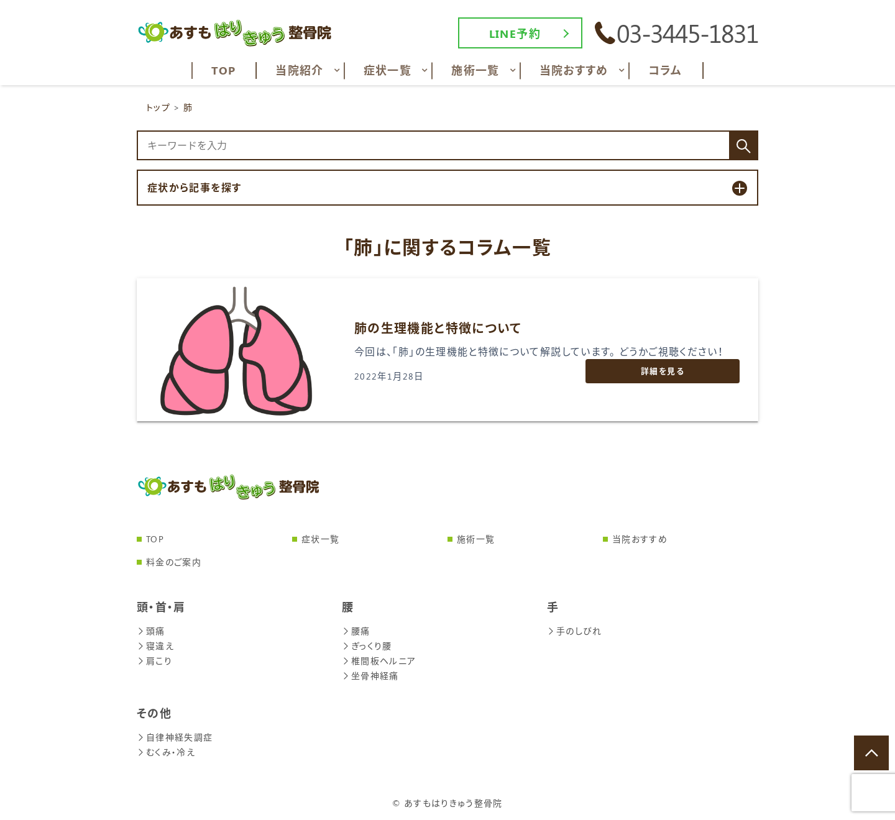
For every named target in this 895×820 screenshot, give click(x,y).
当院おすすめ (640, 539)
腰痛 (356, 631)
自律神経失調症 (175, 737)
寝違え (155, 646)
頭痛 (151, 631)
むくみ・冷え (166, 752)
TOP (155, 539)
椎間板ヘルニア (379, 661)
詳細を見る (662, 370)
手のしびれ (574, 631)
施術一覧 (476, 539)
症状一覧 (320, 539)
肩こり (154, 661)
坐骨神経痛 (370, 675)
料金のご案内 (173, 562)
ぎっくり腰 (367, 646)
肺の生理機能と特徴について (437, 327)
